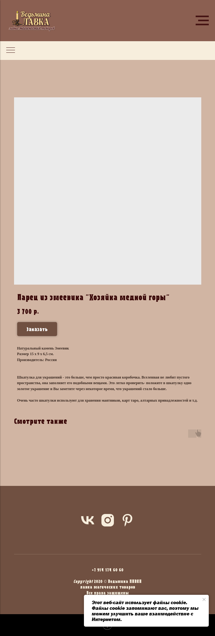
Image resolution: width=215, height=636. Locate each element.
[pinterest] (127, 520)
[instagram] (107, 520)
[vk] (87, 520)
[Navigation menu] (202, 21)
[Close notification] (204, 599)
